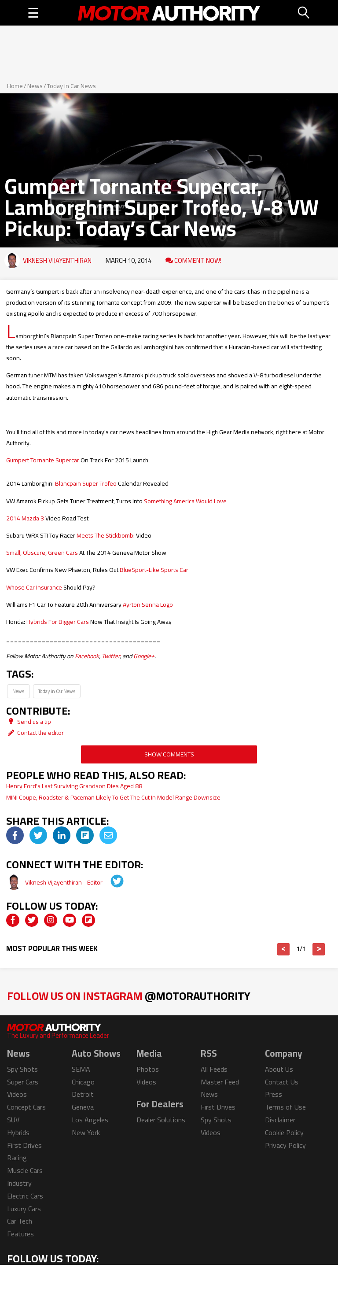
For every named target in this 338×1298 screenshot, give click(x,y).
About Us (279, 1069)
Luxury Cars (24, 1208)
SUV (13, 1119)
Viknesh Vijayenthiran (57, 260)
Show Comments (169, 754)
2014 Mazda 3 (25, 518)
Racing (17, 1157)
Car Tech (19, 1221)
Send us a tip (28, 721)
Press (273, 1094)
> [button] (318, 949)
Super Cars (22, 1081)
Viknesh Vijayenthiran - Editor (64, 882)
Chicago (83, 1081)
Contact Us (281, 1081)
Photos (147, 1069)
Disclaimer (280, 1119)
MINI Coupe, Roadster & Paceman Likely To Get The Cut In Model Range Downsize (113, 797)
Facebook (87, 656)
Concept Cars (26, 1107)
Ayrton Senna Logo (148, 604)
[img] (15, 835)
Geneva (83, 1107)
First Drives (24, 1145)
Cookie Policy (284, 1132)
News (35, 86)
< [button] (283, 949)
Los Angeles (90, 1119)
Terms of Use (285, 1107)
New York (86, 1132)
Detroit (83, 1094)
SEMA (81, 1069)
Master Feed (220, 1081)
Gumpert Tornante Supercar (42, 460)
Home (15, 86)
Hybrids (18, 1132)
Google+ (143, 656)
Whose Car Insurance (34, 587)
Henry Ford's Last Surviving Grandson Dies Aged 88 (74, 786)
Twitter (111, 656)
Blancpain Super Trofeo (86, 483)
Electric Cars (25, 1195)
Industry (19, 1183)
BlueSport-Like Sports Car (154, 569)
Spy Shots (22, 1069)
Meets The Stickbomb (105, 535)
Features (20, 1233)
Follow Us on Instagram (128, 995)
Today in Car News (71, 86)
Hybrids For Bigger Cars (57, 621)
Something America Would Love (185, 501)
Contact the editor (35, 732)
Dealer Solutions (160, 1119)
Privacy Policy (285, 1145)
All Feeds (214, 1069)
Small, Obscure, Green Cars (42, 552)
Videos (17, 1094)
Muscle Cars (25, 1170)
